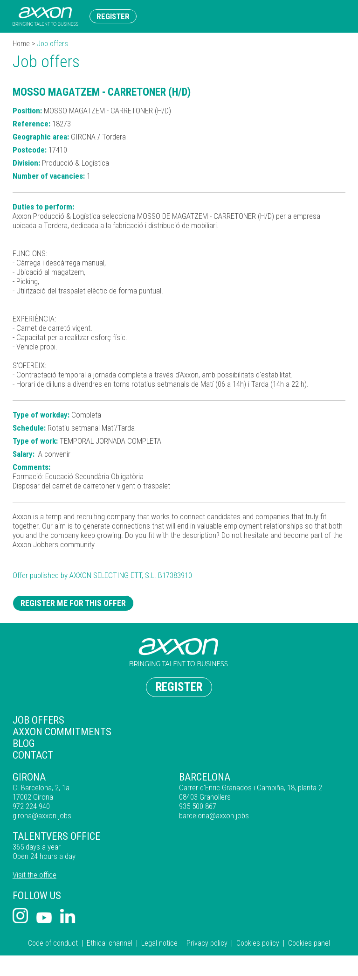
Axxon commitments (62, 732)
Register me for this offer (73, 603)
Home (21, 43)
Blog (24, 743)
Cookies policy (257, 943)
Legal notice (159, 943)
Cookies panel (309, 943)
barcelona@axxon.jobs (214, 815)
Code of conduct (53, 943)
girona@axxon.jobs (42, 815)
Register (113, 16)
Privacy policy (206, 943)
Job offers (38, 720)
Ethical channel (109, 943)
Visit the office (34, 874)
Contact (33, 755)
